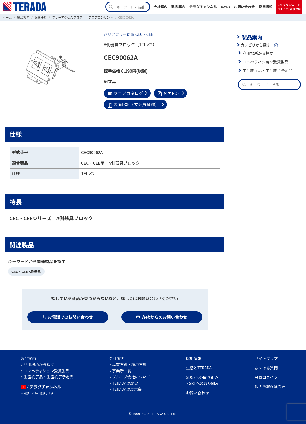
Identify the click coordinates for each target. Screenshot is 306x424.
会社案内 (160, 6)
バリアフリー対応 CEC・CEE (127, 34)
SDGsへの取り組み (202, 376)
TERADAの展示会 (127, 388)
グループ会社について (131, 375)
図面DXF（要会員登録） (132, 104)
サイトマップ (266, 357)
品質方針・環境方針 (129, 363)
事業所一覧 (121, 369)
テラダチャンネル (203, 6)
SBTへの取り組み (204, 382)
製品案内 (178, 6)
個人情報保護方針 (270, 385)
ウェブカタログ (124, 93)
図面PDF (167, 93)
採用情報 (266, 6)
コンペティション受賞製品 (265, 61)
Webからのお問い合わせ (161, 315)
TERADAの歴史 (125, 381)
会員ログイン (266, 376)
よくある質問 (266, 366)
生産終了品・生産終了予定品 (267, 69)
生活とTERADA (199, 366)
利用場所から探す (257, 52)
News (225, 6)
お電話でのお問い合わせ (67, 315)
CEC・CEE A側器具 (25, 270)
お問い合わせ (244, 6)
